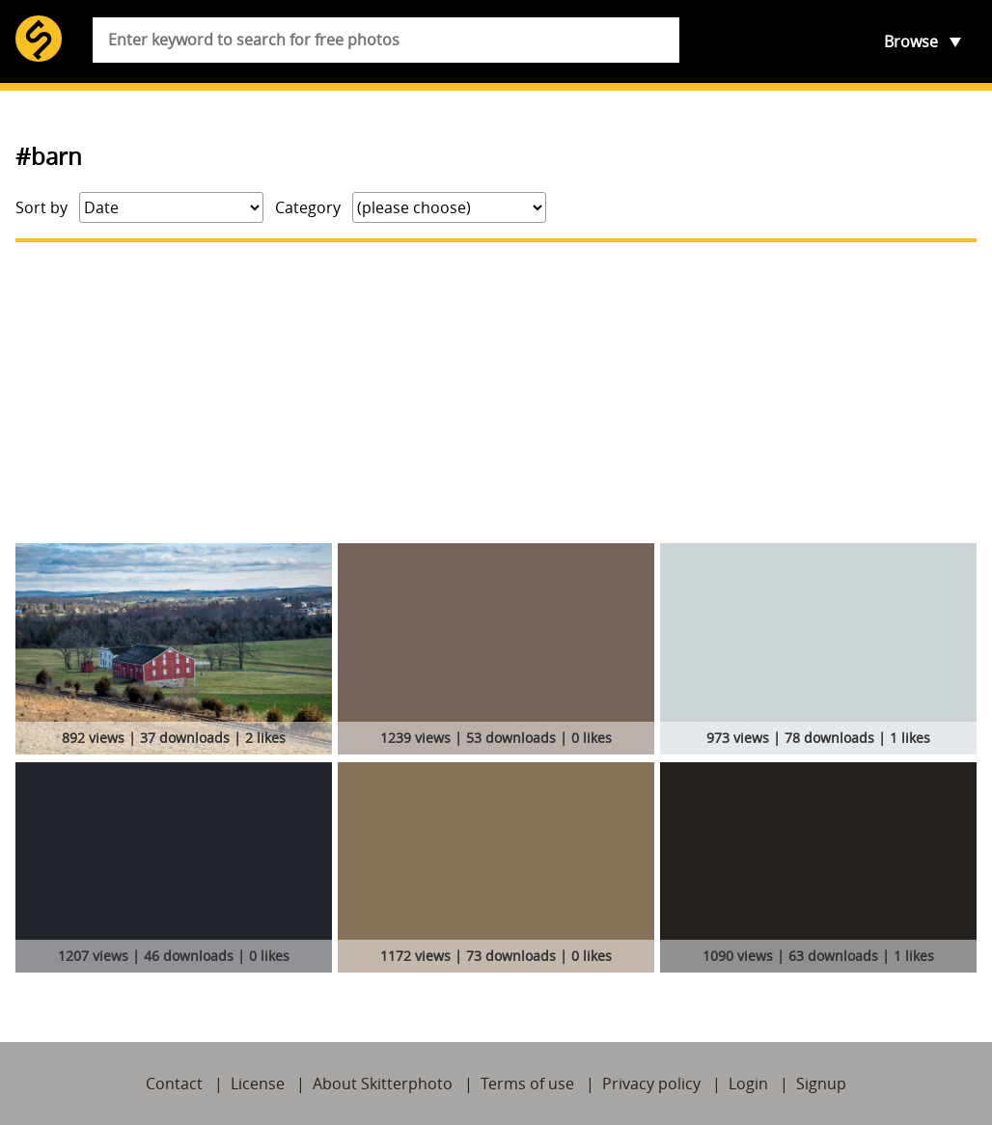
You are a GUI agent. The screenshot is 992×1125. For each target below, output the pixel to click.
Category (308, 207)
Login (748, 1083)
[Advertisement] (496, 393)
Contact (174, 1083)
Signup (821, 1083)
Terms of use (527, 1083)
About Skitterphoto (383, 1083)
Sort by (41, 207)
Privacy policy (651, 1083)
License (258, 1083)
